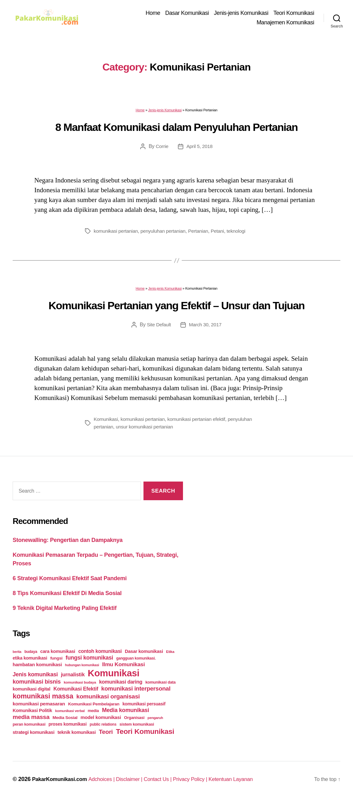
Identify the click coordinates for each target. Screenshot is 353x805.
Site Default (158, 327)
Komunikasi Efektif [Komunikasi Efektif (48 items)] (75, 691)
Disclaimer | (138, 781)
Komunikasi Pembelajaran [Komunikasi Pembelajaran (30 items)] (93, 706)
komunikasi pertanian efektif (200, 421)
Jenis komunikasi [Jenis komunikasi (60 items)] (35, 676)
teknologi (242, 233)
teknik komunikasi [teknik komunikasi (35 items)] (77, 734)
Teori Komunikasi (293, 14)
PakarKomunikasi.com (61, 781)
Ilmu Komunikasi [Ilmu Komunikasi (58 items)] (123, 666)
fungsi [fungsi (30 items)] (56, 660)
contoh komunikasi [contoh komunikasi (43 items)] (100, 653)
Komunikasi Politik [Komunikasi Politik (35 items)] (32, 712)
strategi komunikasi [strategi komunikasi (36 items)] (33, 734)
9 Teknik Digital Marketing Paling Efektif (65, 610)
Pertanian (202, 233)
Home (153, 14)
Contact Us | (169, 781)
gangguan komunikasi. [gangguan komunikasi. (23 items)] (136, 660)
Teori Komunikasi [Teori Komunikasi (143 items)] (145, 733)
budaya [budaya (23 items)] (30, 654)
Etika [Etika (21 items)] (170, 654)
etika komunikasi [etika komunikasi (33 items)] (30, 660)
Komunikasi (106, 421)
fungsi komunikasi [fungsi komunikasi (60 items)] (89, 660)
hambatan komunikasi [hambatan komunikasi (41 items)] (37, 666)
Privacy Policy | (204, 781)
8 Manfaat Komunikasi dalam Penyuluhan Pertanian (176, 129)
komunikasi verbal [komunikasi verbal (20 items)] (70, 713)
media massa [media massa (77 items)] (31, 719)
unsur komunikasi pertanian (146, 429)
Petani (222, 233)
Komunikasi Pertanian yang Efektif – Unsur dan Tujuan (176, 308)
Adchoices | (108, 781)
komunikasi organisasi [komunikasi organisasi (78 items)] (108, 698)
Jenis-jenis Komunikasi (241, 14)
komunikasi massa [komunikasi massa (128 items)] (43, 698)
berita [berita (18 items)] (17, 654)
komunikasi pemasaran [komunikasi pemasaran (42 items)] (39, 706)
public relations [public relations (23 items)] (103, 726)
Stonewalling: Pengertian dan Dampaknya (68, 542)
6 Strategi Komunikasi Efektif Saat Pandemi (70, 580)
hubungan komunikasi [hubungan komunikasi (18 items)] (82, 667)
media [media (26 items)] (93, 712)
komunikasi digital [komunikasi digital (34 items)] (31, 691)
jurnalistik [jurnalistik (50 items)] (73, 677)
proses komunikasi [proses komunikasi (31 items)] (68, 726)
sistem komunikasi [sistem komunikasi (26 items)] (136, 726)
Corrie (161, 148)
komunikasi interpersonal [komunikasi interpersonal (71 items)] (135, 690)
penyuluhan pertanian (166, 233)
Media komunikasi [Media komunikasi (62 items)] (125, 712)
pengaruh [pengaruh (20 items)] (155, 720)
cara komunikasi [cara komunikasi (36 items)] (57, 653)
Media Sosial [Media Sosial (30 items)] (64, 719)
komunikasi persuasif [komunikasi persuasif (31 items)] (143, 706)
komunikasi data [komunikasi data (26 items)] (160, 684)
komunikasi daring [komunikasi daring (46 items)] (120, 684)
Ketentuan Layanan (247, 781)
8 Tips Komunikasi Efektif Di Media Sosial (67, 595)
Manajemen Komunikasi (285, 23)
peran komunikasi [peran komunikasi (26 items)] (29, 726)
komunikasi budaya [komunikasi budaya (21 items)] (80, 684)
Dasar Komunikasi (187, 14)
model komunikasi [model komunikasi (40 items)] (101, 719)
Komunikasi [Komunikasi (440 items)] (114, 675)
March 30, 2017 (205, 327)
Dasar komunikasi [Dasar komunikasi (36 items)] (144, 653)
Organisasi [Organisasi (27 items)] (134, 719)
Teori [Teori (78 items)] (106, 734)
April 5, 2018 (199, 148)
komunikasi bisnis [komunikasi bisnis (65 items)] (37, 684)
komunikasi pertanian (117, 233)
